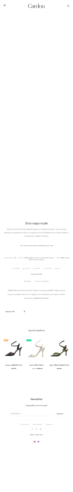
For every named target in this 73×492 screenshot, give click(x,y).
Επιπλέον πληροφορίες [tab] (42, 318)
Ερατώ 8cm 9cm (36, 402)
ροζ (43, 296)
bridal (62, 294)
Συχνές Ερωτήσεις (37, 461)
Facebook (16, 305)
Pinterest (37, 305)
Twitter (26, 305)
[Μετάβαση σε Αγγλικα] (34, 478)
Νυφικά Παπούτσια (49, 294)
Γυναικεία (41, 294)
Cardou (26, 294)
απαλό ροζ (35, 296)
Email (57, 305)
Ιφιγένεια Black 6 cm (13, 402)
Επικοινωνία (49, 461)
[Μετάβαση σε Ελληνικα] (38, 478)
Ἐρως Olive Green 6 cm (59, 402)
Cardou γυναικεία (34, 294)
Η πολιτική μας (25, 461)
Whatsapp (48, 305)
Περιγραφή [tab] (27, 318)
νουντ (40, 296)
